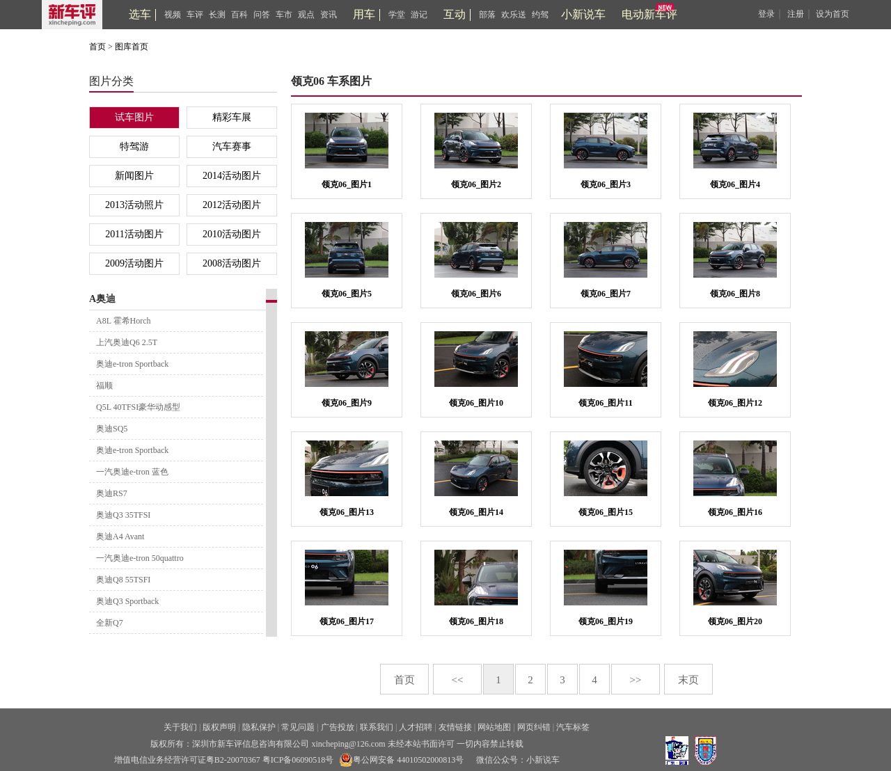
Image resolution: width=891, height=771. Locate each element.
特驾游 (134, 146)
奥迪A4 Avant (120, 536)
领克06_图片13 (347, 512)
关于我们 (180, 727)
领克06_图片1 (347, 184)
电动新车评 (649, 14)
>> (636, 679)
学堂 (396, 14)
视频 (172, 14)
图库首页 (131, 46)
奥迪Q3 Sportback (127, 601)
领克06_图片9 (347, 403)
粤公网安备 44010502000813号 (401, 760)
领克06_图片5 (347, 294)
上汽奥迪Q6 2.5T (126, 342)
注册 (795, 14)
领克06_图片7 (606, 294)
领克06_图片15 (605, 512)
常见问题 (298, 727)
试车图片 (134, 117)
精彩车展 (231, 117)
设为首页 (832, 14)
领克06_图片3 (606, 184)
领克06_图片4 (735, 184)
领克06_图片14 (476, 512)
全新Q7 (109, 623)
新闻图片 (134, 175)
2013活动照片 (134, 205)
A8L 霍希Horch (123, 321)
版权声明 (219, 727)
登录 (766, 14)
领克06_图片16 (735, 512)
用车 (364, 14)
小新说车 (583, 14)
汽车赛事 (231, 146)
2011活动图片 (134, 234)
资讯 (328, 14)
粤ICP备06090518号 (298, 760)
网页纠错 (534, 727)
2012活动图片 (232, 205)
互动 (454, 14)
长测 (217, 14)
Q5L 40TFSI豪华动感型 (138, 407)
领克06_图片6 (476, 294)
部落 (487, 14)
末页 (688, 679)
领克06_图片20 (735, 621)
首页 (97, 46)
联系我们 (376, 727)
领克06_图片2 (476, 184)
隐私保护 (259, 727)
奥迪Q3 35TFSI (123, 515)
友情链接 (455, 727)
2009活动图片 (134, 263)
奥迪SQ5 (111, 429)
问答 (261, 14)
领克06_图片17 (347, 621)
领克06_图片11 (605, 403)
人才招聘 (415, 727)
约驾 (540, 14)
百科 (239, 14)
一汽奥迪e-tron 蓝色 (132, 472)
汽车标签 (573, 727)
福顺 (104, 385)
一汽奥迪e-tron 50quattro (140, 558)
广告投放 (337, 727)
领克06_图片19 (605, 621)
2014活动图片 (232, 175)
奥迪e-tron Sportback (132, 364)
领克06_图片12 (735, 403)
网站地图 (494, 727)
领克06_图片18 (476, 621)
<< (458, 679)
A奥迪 (102, 299)
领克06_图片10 (476, 403)
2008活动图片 (232, 263)
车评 (195, 14)
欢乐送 (513, 14)
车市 (284, 14)
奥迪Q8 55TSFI (123, 580)
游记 (419, 14)
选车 (140, 14)
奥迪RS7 (111, 493)
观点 (306, 14)
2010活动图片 (232, 234)
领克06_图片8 (735, 294)
